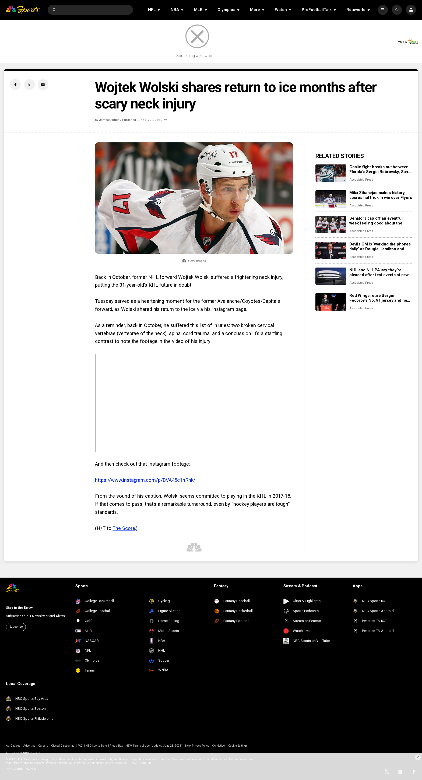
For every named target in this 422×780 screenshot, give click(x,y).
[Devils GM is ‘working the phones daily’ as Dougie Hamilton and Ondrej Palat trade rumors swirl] (330, 250)
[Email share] (43, 84)
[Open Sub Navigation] (159, 10)
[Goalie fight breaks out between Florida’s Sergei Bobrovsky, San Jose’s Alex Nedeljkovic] (330, 173)
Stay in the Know (19, 608)
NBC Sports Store (96, 745)
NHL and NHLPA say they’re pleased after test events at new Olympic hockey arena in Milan (379, 272)
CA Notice (218, 745)
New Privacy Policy (197, 745)
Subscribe (16, 626)
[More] (383, 10)
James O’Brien (109, 120)
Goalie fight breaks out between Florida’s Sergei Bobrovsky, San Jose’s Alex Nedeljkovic (379, 169)
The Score (123, 528)
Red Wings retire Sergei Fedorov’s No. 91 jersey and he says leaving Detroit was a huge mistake (378, 298)
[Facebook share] (15, 84)
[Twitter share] (29, 84)
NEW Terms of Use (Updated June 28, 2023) (154, 745)
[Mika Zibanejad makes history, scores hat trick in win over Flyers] (330, 199)
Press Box (116, 745)
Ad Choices (13, 745)
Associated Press (361, 179)
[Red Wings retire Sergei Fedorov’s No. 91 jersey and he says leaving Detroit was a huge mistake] (330, 302)
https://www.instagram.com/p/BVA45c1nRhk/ (145, 480)
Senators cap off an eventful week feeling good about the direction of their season (376, 221)
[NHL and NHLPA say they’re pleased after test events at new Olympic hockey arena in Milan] (330, 276)
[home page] (23, 10)
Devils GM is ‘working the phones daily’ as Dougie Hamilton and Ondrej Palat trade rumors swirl (380, 246)
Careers (43, 745)
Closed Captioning (63, 745)
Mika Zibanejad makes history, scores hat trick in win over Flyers (380, 195)
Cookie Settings (238, 745)
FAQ (80, 745)
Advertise (29, 745)
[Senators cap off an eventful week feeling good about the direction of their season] (330, 224)
